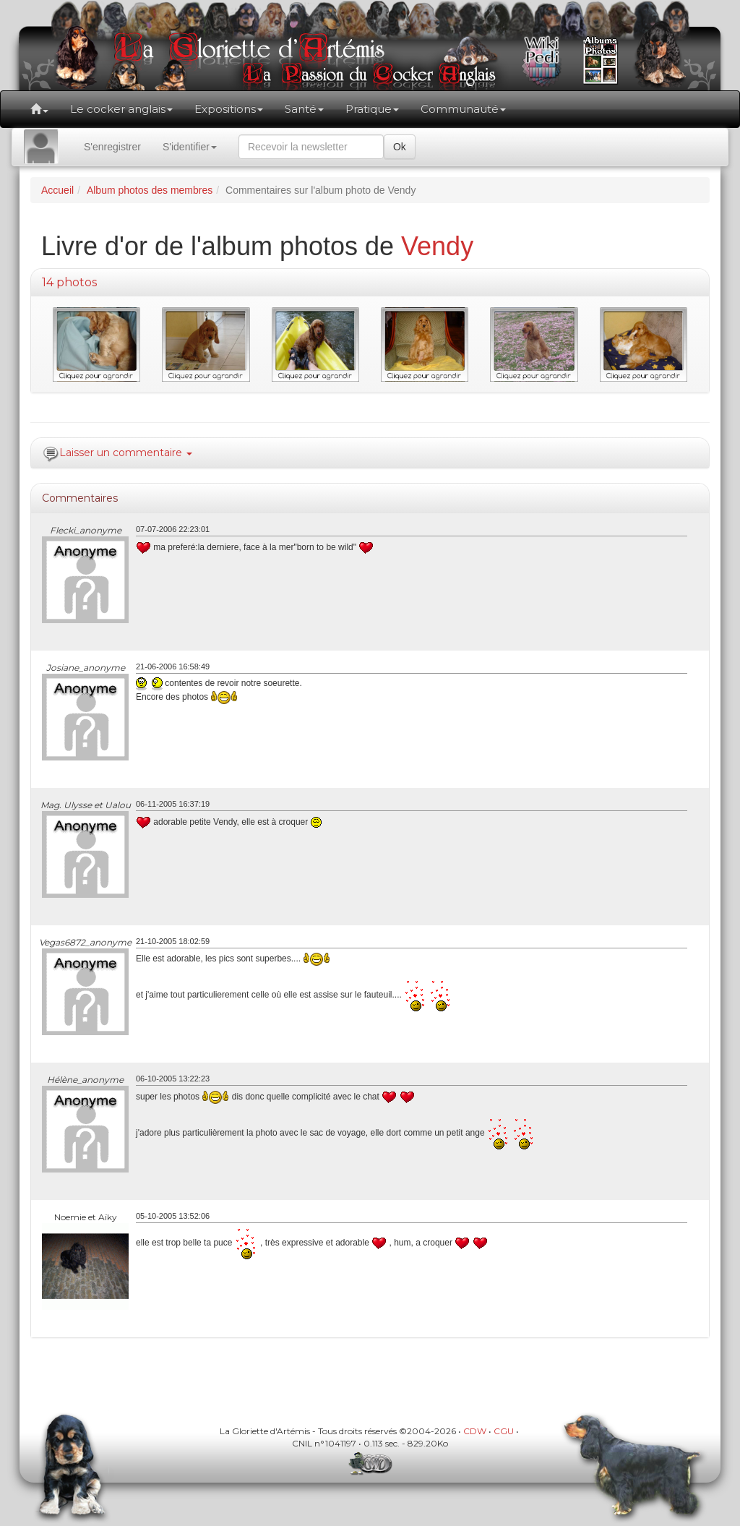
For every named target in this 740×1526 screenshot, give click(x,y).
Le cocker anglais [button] (121, 109)
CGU (504, 1431)
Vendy (437, 246)
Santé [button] (304, 109)
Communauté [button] (463, 109)
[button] (39, 109)
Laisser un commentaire (125, 452)
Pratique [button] (372, 109)
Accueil (57, 190)
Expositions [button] (228, 109)
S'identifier (190, 147)
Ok (399, 147)
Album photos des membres (149, 190)
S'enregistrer (112, 147)
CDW (474, 1431)
